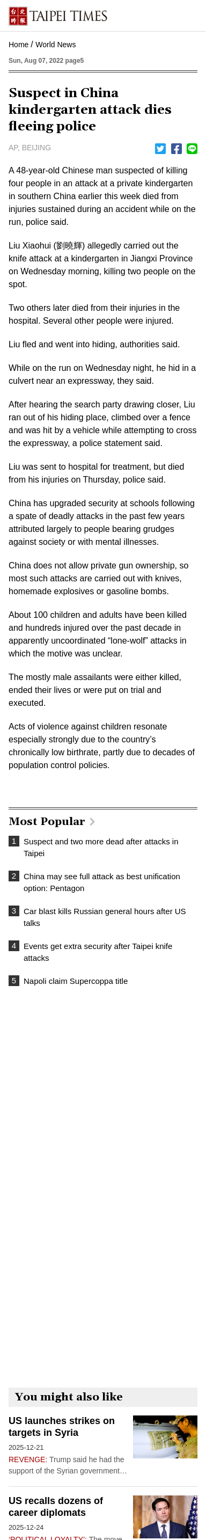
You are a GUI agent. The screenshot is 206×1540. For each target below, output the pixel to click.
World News (55, 44)
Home (18, 44)
